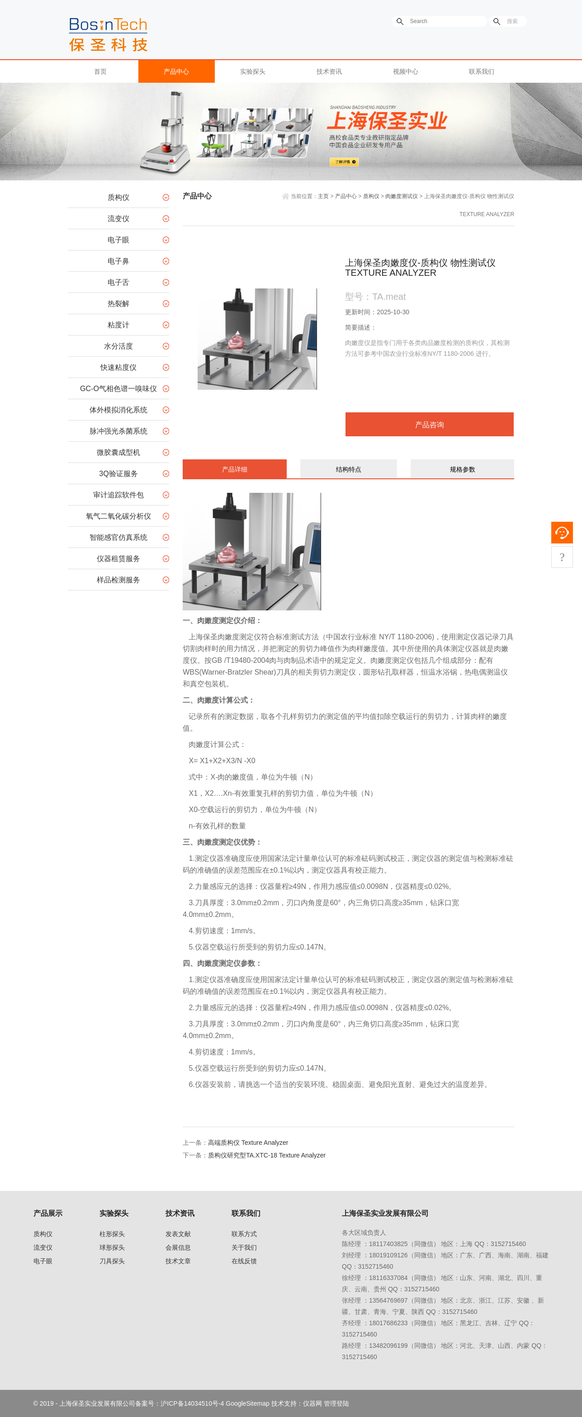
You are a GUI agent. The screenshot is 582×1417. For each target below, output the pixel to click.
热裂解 (118, 303)
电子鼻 (118, 261)
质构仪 (118, 197)
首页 (100, 71)
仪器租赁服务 (118, 558)
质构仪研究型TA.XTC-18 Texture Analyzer (267, 1155)
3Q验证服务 (118, 473)
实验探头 (252, 71)
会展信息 (178, 1247)
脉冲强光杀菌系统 (118, 431)
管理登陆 (336, 1403)
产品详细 (234, 469)
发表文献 (178, 1234)
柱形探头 (112, 1234)
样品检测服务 (118, 580)
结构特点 (348, 469)
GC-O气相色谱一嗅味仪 (118, 388)
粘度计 (118, 325)
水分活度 (118, 346)
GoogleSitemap (248, 1403)
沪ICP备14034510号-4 (192, 1403)
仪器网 (312, 1403)
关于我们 (244, 1247)
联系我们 (481, 71)
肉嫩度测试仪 (401, 196)
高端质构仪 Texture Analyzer (248, 1142)
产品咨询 (429, 425)
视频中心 (405, 71)
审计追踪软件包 (118, 495)
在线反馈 (244, 1261)
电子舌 (118, 282)
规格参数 (462, 469)
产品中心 (176, 71)
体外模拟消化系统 (118, 410)
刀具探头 (112, 1261)
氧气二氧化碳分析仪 (118, 516)
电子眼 (118, 240)
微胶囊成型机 (118, 452)
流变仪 (118, 218)
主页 (323, 196)
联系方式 (244, 1234)
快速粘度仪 (118, 367)
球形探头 (112, 1247)
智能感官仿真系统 (118, 537)
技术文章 (178, 1261)
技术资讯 (329, 71)
